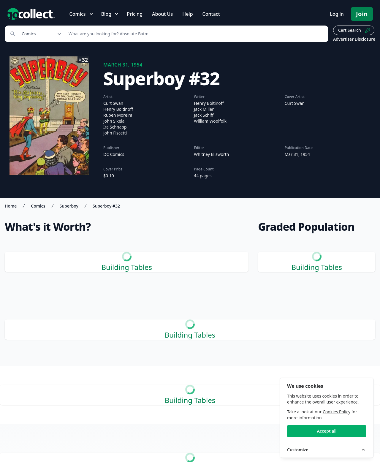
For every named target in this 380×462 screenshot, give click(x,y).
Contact (211, 14)
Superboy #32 (106, 206)
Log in (337, 14)
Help (187, 14)
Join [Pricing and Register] (362, 14)
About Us (162, 14)
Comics (38, 206)
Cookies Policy (336, 411)
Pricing (134, 14)
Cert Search (354, 30)
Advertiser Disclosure (354, 39)
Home (11, 206)
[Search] (195, 34)
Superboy (69, 206)
